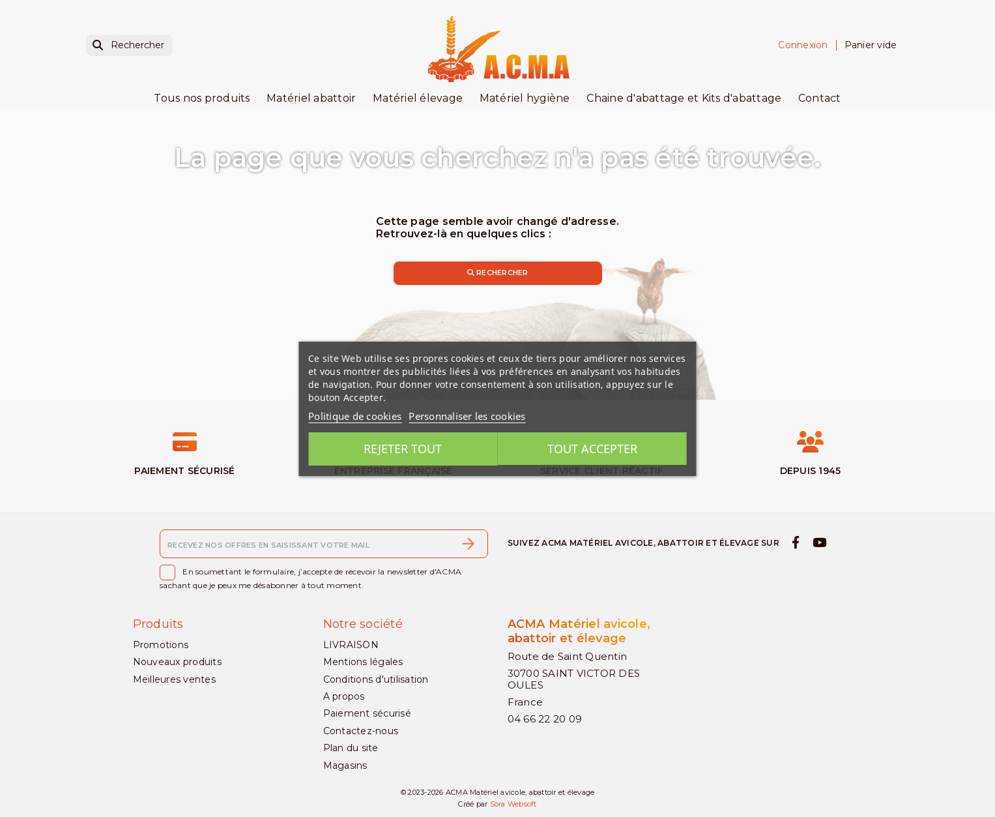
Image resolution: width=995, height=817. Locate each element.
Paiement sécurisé (367, 714)
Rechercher (498, 272)
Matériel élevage (418, 98)
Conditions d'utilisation (376, 679)
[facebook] (796, 542)
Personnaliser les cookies (467, 416)
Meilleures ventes (174, 679)
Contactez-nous (361, 731)
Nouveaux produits (177, 662)
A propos (344, 696)
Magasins (345, 765)
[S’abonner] (468, 543)
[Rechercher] (129, 45)
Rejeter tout (401, 448)
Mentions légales (363, 662)
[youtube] (819, 542)
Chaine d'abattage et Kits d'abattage (683, 98)
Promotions (161, 645)
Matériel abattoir (311, 98)
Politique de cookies (354, 416)
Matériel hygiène (525, 98)
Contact (819, 98)
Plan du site (351, 748)
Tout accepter (594, 448)
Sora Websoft (513, 804)
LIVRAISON (351, 645)
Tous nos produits (202, 98)
